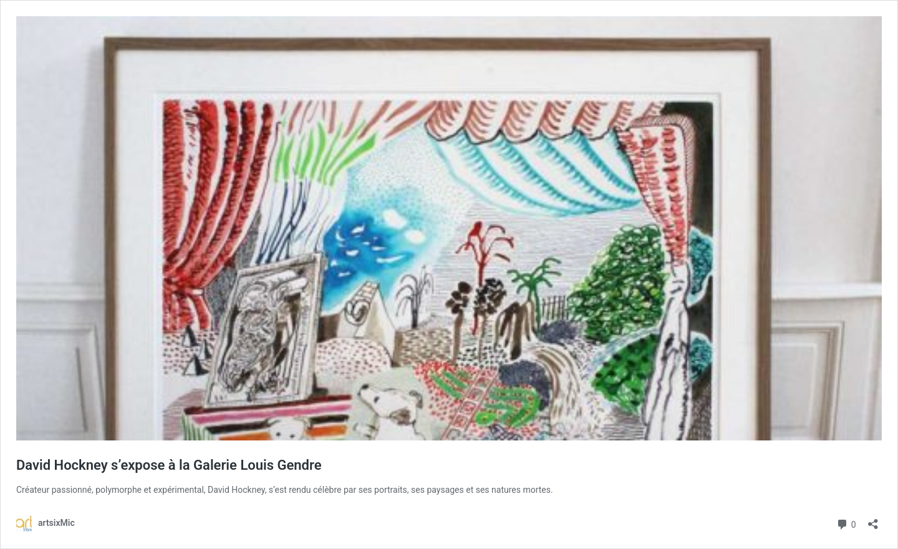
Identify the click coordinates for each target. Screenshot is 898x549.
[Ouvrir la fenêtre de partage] (873, 520)
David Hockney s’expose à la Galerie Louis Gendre (169, 465)
